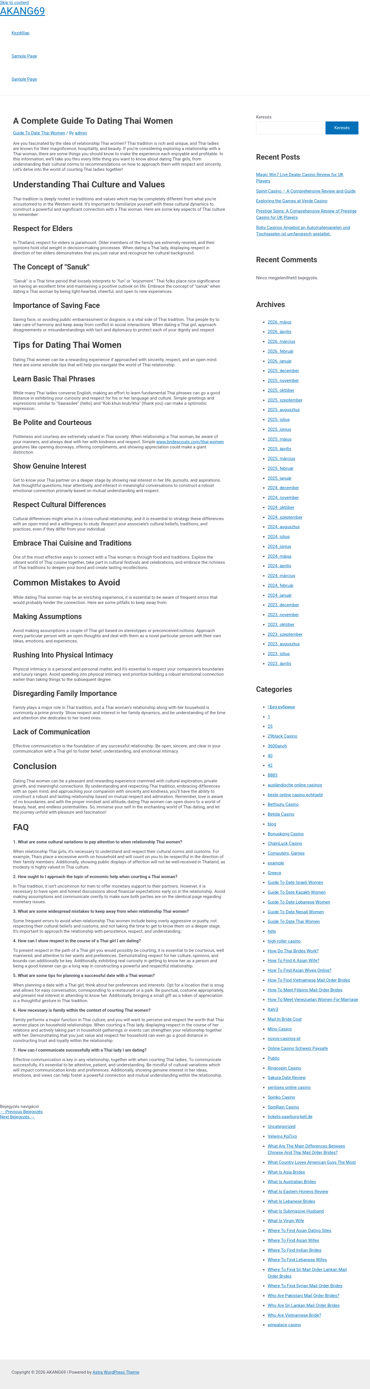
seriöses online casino (289, 1087)
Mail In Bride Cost (285, 1019)
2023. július (279, 653)
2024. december (283, 487)
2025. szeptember (285, 400)
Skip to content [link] (14, 2)
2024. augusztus (284, 526)
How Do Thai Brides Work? (293, 951)
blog (272, 824)
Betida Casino (281, 814)
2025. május (279, 439)
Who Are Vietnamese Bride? (294, 1315)
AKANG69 (22, 11)
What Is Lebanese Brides (291, 1201)
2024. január (280, 595)
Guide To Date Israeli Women (295, 882)
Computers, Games (286, 853)
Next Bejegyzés (17, 1117)
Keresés (264, 117)
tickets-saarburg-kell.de (290, 1116)
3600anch (277, 746)
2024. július (279, 536)
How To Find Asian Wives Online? (300, 970)
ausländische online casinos (295, 785)
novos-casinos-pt (284, 1038)
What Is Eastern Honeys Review (298, 1191)
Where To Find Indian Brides (294, 1250)
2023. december (283, 604)
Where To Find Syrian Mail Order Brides (305, 1285)
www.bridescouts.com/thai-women (190, 441)
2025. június (279, 429)
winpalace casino (284, 1324)
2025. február (280, 468)
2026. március (281, 341)
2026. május (279, 322)
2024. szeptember (285, 517)
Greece (274, 872)
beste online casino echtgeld (295, 794)
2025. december (283, 370)
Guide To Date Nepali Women (296, 912)
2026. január (280, 361)
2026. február (280, 351)
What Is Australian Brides (292, 1181)
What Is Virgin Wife (286, 1220)
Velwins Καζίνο (282, 1136)
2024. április (279, 565)
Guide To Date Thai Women (39, 133)
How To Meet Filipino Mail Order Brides (305, 990)
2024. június (279, 546)
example (276, 863)
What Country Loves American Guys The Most (312, 1162)
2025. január (280, 478)
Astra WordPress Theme (115, 1372)
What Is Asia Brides (286, 1172)
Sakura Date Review (287, 1077)
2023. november (283, 614)
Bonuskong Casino (286, 833)
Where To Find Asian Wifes (293, 1240)
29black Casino (282, 736)
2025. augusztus (284, 409)
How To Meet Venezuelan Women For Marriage (313, 999)
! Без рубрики (281, 707)
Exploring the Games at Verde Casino (292, 201)
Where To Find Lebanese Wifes (297, 1259)
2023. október (281, 624)
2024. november (283, 497)
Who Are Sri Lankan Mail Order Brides (304, 1305)
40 (270, 755)
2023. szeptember (285, 634)
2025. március (281, 458)
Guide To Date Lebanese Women (299, 902)
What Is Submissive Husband (296, 1211)
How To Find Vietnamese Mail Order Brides (309, 980)
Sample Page (24, 56)
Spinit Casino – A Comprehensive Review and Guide (306, 191)
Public (274, 1058)
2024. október (281, 507)
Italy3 (273, 1009)
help (272, 931)
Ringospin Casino (284, 1068)
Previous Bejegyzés (21, 1111)
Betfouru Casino (283, 804)
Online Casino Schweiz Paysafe (298, 1048)
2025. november (283, 380)
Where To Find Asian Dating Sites (299, 1230)
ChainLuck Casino (285, 843)
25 (270, 726)
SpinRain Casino (283, 1107)
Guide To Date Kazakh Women (297, 892)
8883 (273, 775)
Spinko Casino (281, 1097)
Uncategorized (281, 1126)
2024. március (281, 575)
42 (270, 765)
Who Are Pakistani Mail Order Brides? (303, 1295)
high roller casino (284, 941)
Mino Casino (280, 1029)
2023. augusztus (284, 644)
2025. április (279, 448)
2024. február (280, 585)
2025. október (281, 390)
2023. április (279, 663)
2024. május (279, 556)
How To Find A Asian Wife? (293, 960)
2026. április (279, 331)
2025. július (279, 419)
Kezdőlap (20, 33)
